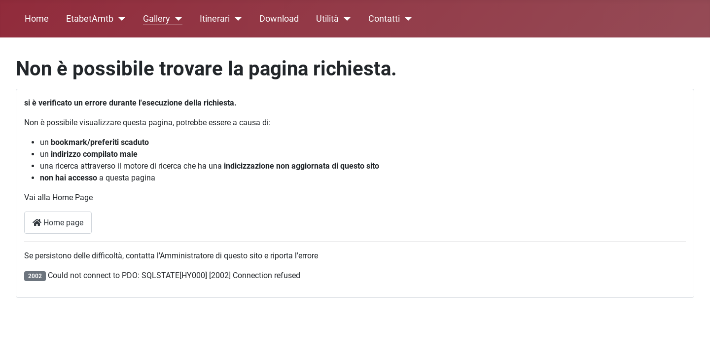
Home (37, 19)
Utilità (327, 19)
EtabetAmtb (89, 19)
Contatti (384, 19)
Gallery (156, 19)
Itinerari (215, 19)
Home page (58, 222)
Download (279, 19)
